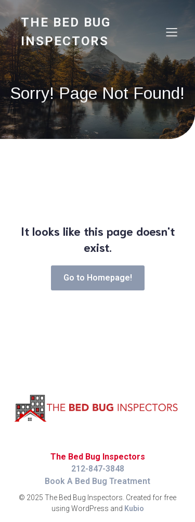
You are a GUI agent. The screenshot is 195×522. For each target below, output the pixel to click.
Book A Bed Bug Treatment (97, 481)
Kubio (134, 508)
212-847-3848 (97, 469)
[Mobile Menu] (171, 32)
